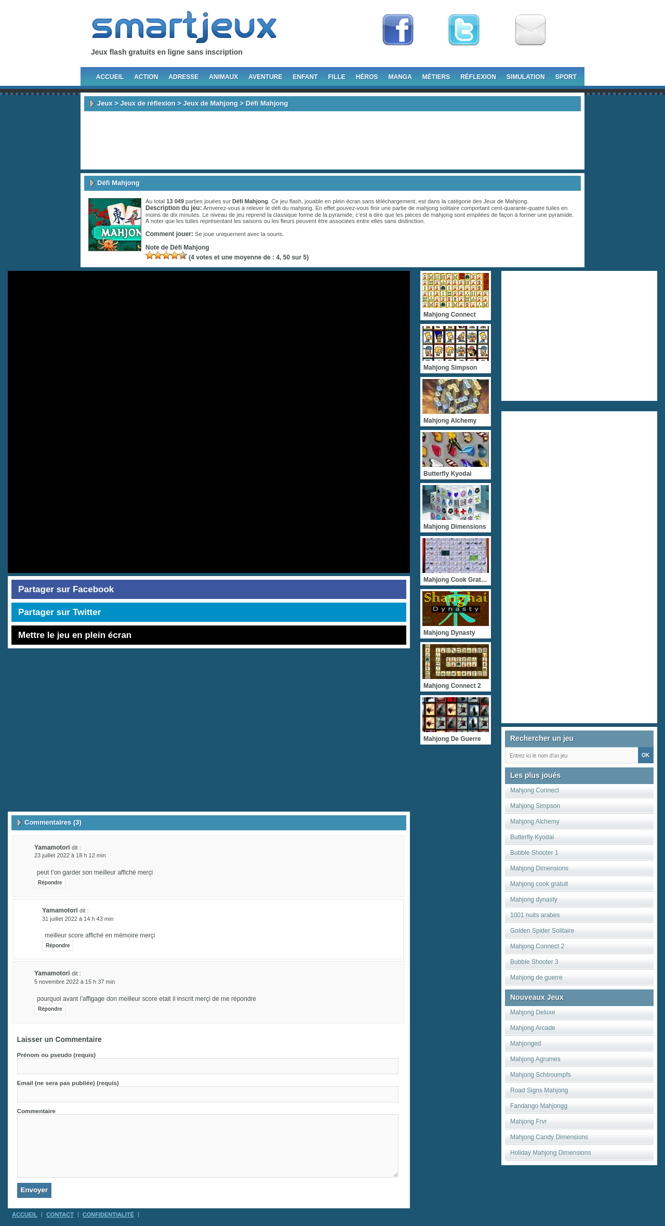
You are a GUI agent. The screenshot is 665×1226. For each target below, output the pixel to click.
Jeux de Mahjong (210, 103)
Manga (400, 77)
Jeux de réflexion (147, 103)
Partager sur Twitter (59, 612)
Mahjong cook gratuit (539, 884)
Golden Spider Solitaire (542, 930)
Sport (566, 77)
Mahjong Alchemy (535, 821)
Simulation (526, 77)
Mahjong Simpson (535, 806)
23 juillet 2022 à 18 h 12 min (70, 855)
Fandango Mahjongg (538, 1106)
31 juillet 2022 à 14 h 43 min (78, 919)
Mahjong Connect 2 (537, 946)
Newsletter (530, 30)
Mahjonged (525, 1043)
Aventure (265, 77)
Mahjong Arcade (532, 1028)
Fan (398, 30)
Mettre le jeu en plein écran (74, 635)
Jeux (105, 103)
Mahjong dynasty (533, 899)
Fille (336, 77)
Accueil (110, 77)
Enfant (304, 77)
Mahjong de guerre (536, 977)
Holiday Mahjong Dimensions (550, 1152)
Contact (60, 1214)
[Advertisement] (332, 140)
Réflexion (478, 77)
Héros (367, 77)
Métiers (436, 77)
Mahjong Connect (534, 790)
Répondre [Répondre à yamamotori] (50, 882)
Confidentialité (108, 1214)
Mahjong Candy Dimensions (549, 1137)
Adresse (183, 77)
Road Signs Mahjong (539, 1090)
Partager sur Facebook (66, 589)
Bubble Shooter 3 (534, 962)
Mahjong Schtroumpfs (540, 1074)
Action (146, 77)
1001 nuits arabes (535, 915)
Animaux (223, 77)
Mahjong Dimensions (539, 868)
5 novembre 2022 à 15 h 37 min (74, 982)
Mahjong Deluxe (532, 1012)
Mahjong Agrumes (535, 1059)
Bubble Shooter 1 (534, 852)
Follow (464, 30)
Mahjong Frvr (528, 1121)
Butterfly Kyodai (532, 837)
